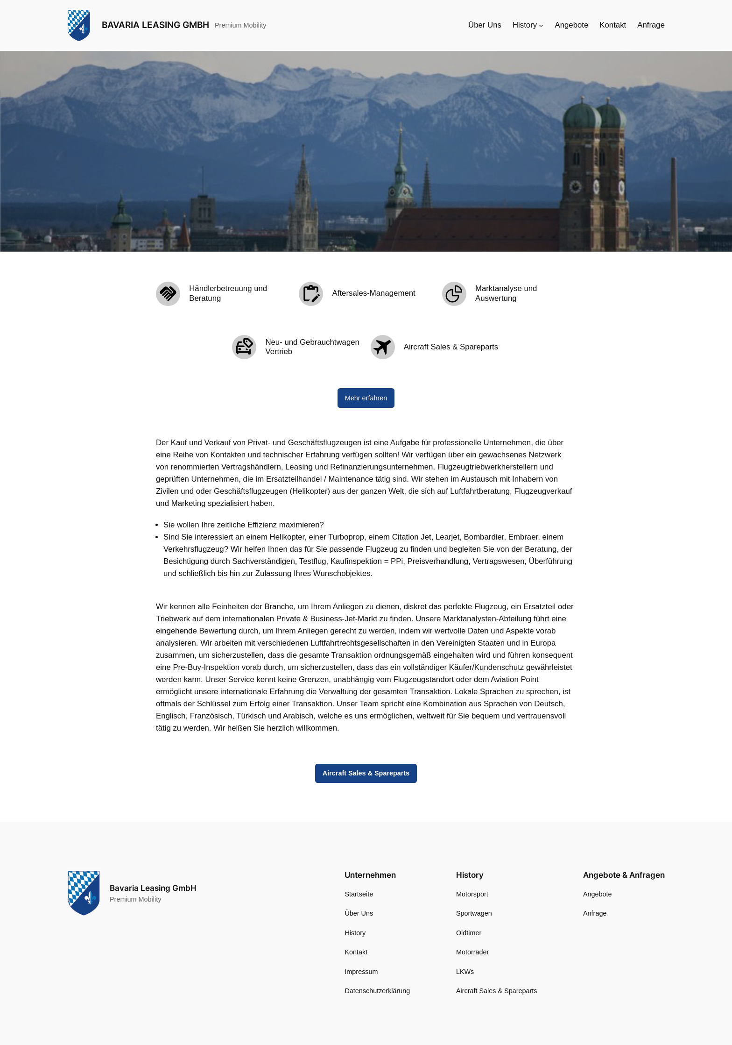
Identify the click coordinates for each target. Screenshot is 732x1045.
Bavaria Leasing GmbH (155, 24)
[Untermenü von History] (541, 25)
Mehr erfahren (366, 398)
